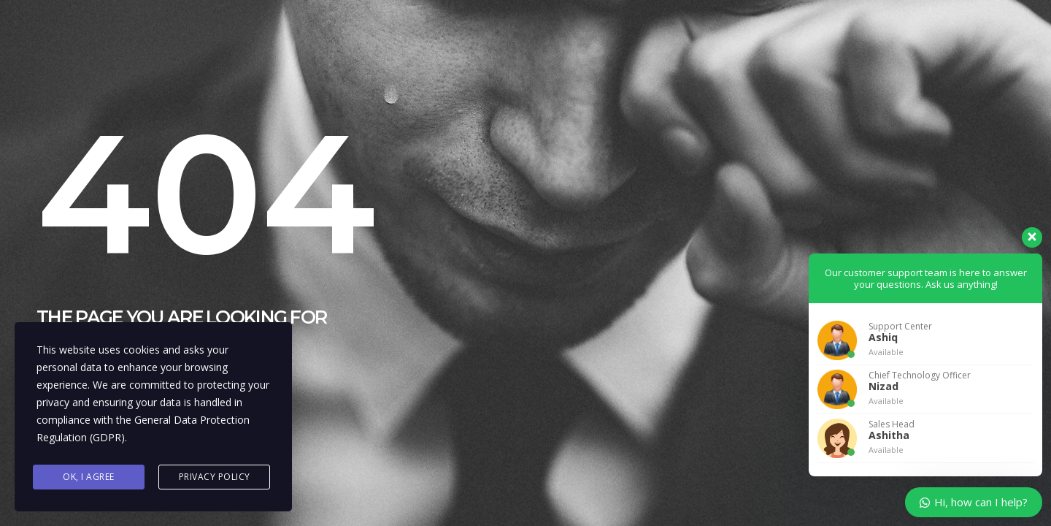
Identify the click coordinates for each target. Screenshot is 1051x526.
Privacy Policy (214, 476)
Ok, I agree (89, 476)
